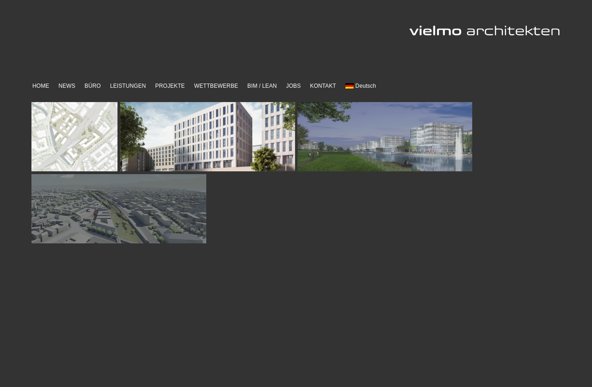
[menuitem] (360, 86)
